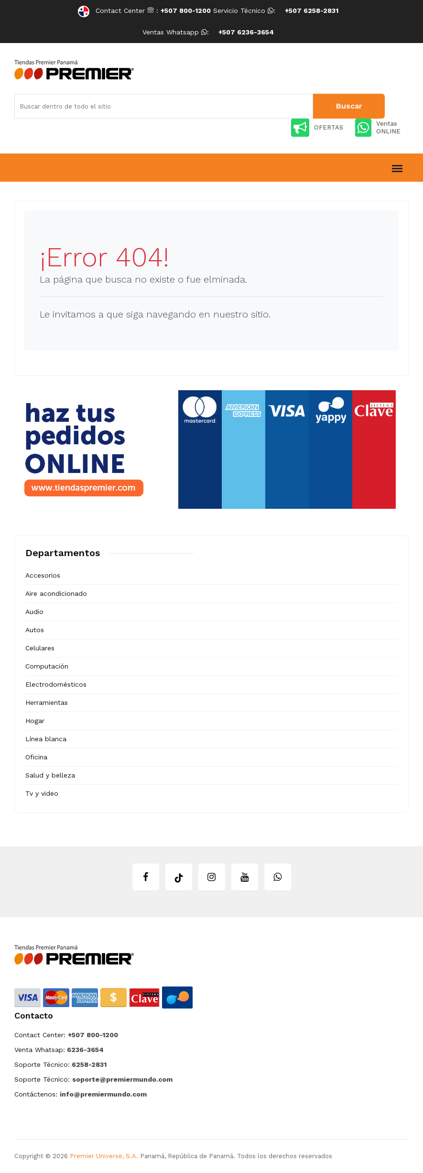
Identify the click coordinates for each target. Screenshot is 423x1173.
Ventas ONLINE (378, 128)
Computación (46, 666)
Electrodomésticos (56, 684)
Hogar (34, 720)
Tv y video (41, 793)
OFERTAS (317, 128)
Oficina (36, 757)
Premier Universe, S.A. (104, 1156)
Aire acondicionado (56, 593)
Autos (34, 630)
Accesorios (42, 575)
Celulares (39, 648)
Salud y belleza (50, 775)
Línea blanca (45, 739)
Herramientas (46, 702)
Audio (34, 611)
